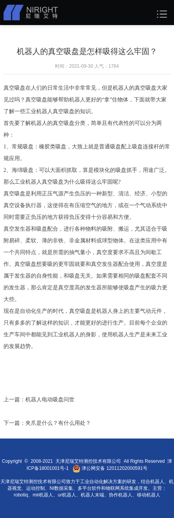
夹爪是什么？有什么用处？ (58, 423)
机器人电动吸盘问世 (50, 400)
